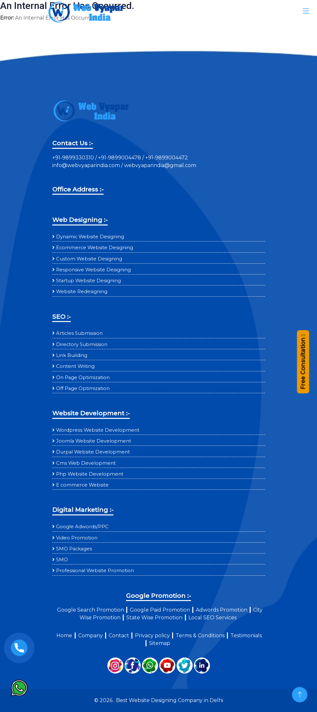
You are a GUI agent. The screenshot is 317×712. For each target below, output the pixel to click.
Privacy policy (152, 635)
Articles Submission (79, 333)
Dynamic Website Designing (90, 237)
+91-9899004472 (166, 158)
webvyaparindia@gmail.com (160, 165)
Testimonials (246, 635)
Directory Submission (81, 344)
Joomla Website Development (93, 441)
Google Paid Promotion (160, 610)
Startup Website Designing (88, 281)
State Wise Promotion (154, 618)
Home (64, 635)
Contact (119, 635)
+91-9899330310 (73, 158)
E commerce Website (82, 485)
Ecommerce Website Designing (94, 247)
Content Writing (75, 366)
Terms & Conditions (200, 635)
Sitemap (159, 643)
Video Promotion (76, 538)
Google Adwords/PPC (82, 527)
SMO (62, 560)
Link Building (71, 355)
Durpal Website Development (93, 452)
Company (90, 635)
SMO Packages (74, 549)
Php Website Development (89, 474)
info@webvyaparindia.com (86, 165)
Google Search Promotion (90, 610)
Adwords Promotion (221, 610)
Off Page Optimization (83, 388)
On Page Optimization (83, 377)
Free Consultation (302, 362)
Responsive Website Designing (93, 270)
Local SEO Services (212, 618)
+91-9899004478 (120, 158)
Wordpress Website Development (97, 430)
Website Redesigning (81, 291)
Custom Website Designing (89, 259)
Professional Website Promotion (95, 570)
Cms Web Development (86, 463)
